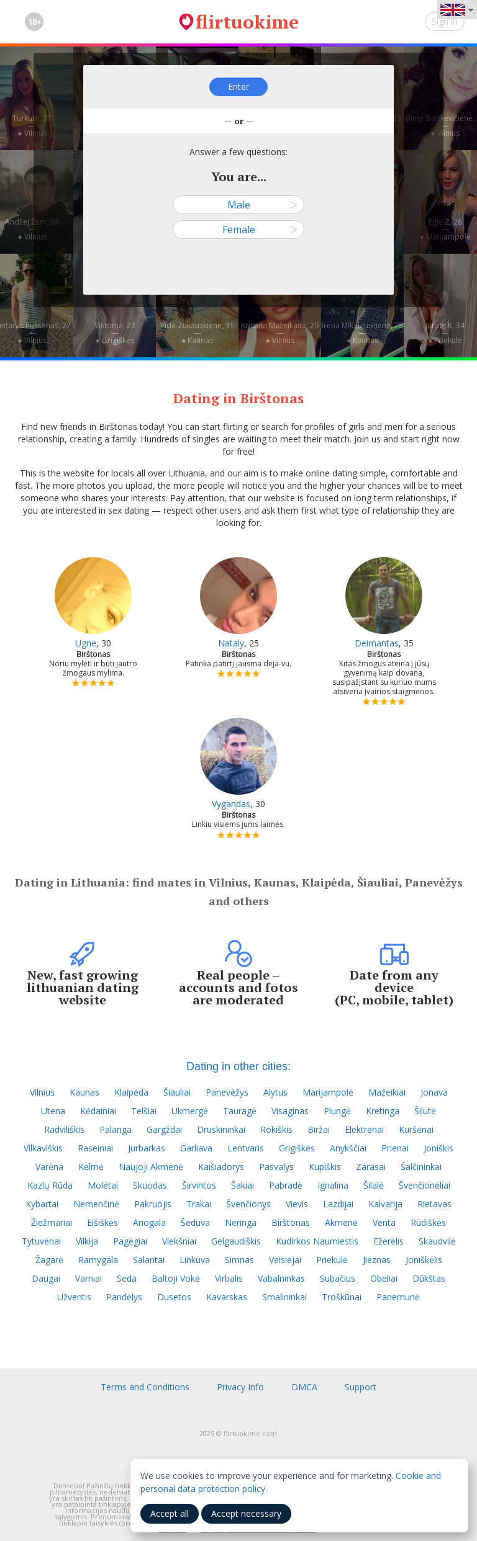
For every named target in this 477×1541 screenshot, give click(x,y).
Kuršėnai (416, 1129)
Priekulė (332, 1260)
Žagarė (49, 1260)
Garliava (196, 1148)
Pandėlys (124, 1297)
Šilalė (373, 1185)
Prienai (395, 1148)
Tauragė (240, 1111)
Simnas (239, 1260)
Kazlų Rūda (50, 1185)
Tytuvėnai (41, 1241)
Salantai (149, 1260)
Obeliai (384, 1278)
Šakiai (242, 1185)
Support (360, 1387)
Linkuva (194, 1260)
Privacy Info (240, 1387)
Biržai (318, 1129)
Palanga (115, 1129)
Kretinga (382, 1111)
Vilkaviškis (43, 1148)
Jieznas (377, 1260)
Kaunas (84, 1092)
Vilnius (42, 1092)
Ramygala (98, 1260)
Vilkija (87, 1241)
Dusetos (174, 1297)
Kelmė (91, 1166)
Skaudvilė (437, 1241)
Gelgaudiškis (236, 1241)
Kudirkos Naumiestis (317, 1241)
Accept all (169, 1513)
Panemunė (398, 1297)
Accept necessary (246, 1513)
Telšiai (144, 1111)
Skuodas (150, 1185)
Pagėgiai (130, 1241)
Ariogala (149, 1222)
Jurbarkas (146, 1148)
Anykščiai (348, 1148)
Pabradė (285, 1185)
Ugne (85, 643)
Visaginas (290, 1111)
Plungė (337, 1111)
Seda (127, 1278)
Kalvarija (385, 1204)
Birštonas (290, 1222)
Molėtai (103, 1185)
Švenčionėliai (424, 1185)
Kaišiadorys (221, 1166)
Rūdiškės (428, 1222)
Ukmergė (189, 1111)
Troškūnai (341, 1297)
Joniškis (438, 1148)
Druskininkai (221, 1129)
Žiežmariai (51, 1222)
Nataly (231, 643)
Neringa (241, 1222)
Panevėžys (227, 1092)
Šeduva (195, 1222)
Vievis (297, 1204)
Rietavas (434, 1204)
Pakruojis (152, 1204)
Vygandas (231, 804)
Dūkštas (428, 1278)
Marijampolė (327, 1092)
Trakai (198, 1204)
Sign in (445, 21)
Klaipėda (131, 1092)
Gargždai (164, 1129)
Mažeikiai (387, 1092)
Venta (384, 1222)
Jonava (434, 1092)
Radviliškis (64, 1129)
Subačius (337, 1278)
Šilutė (425, 1111)
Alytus (275, 1092)
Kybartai (41, 1204)
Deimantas (377, 643)
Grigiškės (297, 1148)
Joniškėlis (424, 1260)
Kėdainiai (98, 1111)
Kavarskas (226, 1297)
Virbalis (229, 1278)
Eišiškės (102, 1222)
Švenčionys (248, 1204)
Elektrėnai (364, 1129)
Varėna (49, 1166)
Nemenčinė (96, 1204)
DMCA (304, 1387)
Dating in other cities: (238, 1066)
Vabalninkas (281, 1278)
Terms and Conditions (145, 1387)
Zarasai (371, 1166)
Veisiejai (285, 1260)
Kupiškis (325, 1166)
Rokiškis (276, 1129)
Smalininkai (284, 1297)
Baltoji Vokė (176, 1278)
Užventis (74, 1297)
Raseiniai (95, 1148)
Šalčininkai (421, 1166)
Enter (238, 86)
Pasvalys (276, 1166)
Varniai (88, 1278)
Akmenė (341, 1222)
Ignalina (332, 1185)
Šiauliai (177, 1092)
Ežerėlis (388, 1241)
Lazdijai (338, 1204)
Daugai (46, 1278)
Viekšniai (179, 1241)
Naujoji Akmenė (151, 1166)
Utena (53, 1111)
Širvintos (199, 1185)
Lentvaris (245, 1148)
